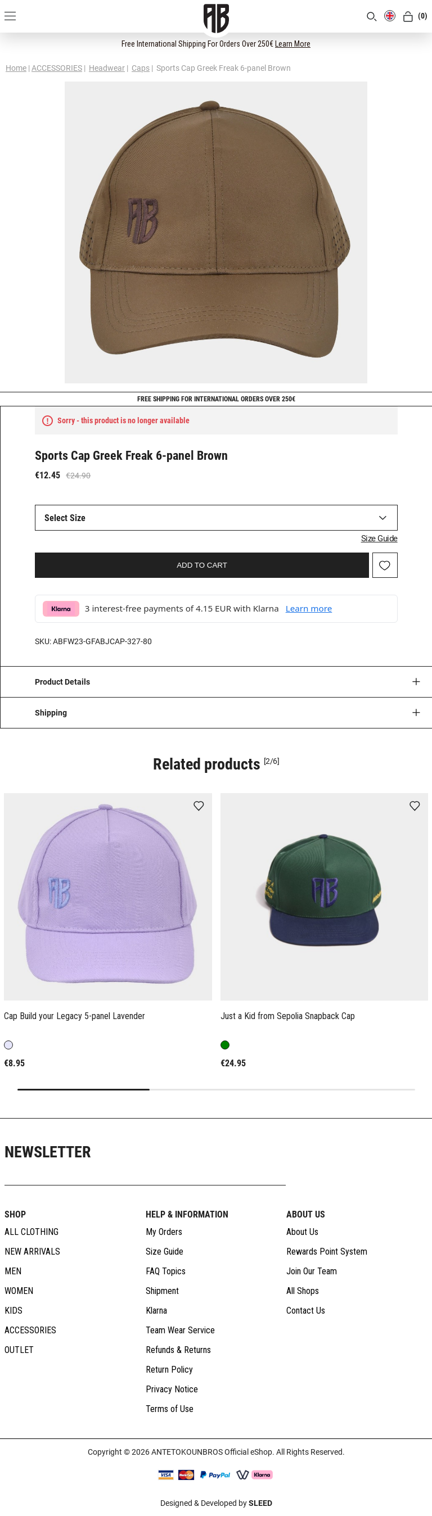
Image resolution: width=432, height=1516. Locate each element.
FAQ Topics (166, 1271)
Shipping (51, 712)
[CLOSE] (413, 43)
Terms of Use (170, 1409)
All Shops (302, 1291)
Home (16, 68)
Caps (141, 68)
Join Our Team (311, 1271)
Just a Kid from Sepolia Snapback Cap (287, 1016)
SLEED (260, 1503)
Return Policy (169, 1369)
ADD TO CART (202, 565)
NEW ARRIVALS (32, 1251)
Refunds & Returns (178, 1350)
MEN (12, 1271)
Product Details (62, 681)
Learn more (309, 608)
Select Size (65, 518)
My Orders (164, 1232)
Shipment (162, 1291)
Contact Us (305, 1310)
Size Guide (379, 538)
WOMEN (18, 1291)
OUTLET (19, 1350)
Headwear (107, 68)
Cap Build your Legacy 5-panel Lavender (74, 1016)
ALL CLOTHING (31, 1232)
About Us (302, 1232)
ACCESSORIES (57, 68)
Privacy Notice (172, 1389)
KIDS (13, 1310)
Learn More (292, 43)
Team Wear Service (180, 1330)
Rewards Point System (326, 1251)
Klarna (156, 1310)
